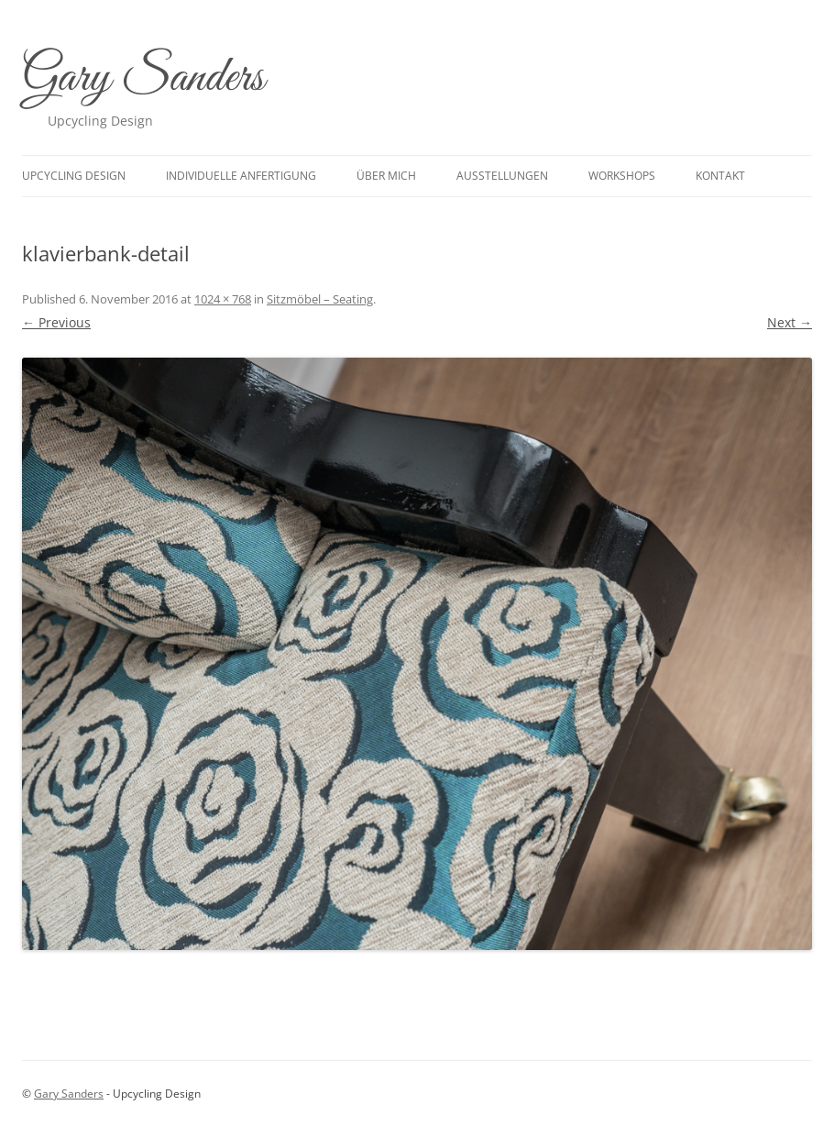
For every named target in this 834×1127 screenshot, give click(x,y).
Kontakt (720, 175)
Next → (789, 322)
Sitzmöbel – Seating (320, 299)
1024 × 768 (222, 299)
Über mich (386, 175)
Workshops (621, 175)
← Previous (56, 322)
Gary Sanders (143, 78)
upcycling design (74, 175)
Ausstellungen (502, 175)
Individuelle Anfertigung (241, 175)
